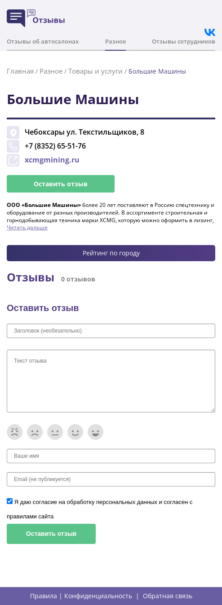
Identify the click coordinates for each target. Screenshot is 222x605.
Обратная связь (167, 596)
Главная (20, 70)
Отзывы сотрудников (183, 41)
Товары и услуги (95, 70)
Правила (43, 596)
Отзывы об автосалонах (43, 41)
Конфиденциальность (98, 596)
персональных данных (127, 502)
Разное (115, 41)
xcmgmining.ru (52, 160)
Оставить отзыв (61, 184)
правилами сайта (30, 516)
